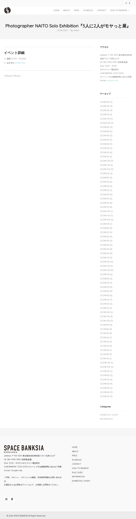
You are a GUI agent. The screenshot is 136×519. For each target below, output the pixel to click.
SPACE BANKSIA (21, 516)
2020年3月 (104, 396)
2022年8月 (104, 278)
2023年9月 (104, 224)
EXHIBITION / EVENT (109, 415)
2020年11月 (105, 362)
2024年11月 (105, 165)
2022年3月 (104, 300)
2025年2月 (104, 152)
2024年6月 (104, 186)
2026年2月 (104, 110)
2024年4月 (104, 194)
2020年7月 (104, 379)
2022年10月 (105, 270)
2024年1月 (104, 207)
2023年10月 (105, 219)
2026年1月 (104, 114)
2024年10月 (105, 169)
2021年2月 (104, 354)
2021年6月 (104, 337)
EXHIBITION (20, 63)
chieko (76, 30)
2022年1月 (104, 308)
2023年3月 (104, 249)
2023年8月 (104, 228)
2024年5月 (104, 190)
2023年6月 (104, 236)
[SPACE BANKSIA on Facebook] (12, 499)
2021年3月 (104, 350)
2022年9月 (104, 274)
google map (112, 80)
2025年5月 (104, 140)
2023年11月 (105, 215)
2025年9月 (104, 127)
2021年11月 (104, 316)
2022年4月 (104, 295)
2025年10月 (105, 123)
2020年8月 (104, 375)
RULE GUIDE (77, 472)
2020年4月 (104, 392)
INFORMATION (106, 419)
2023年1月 (104, 257)
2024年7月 (104, 182)
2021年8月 (104, 329)
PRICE (74, 455)
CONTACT (76, 464)
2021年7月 (104, 333)
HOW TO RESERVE (80, 468)
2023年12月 (105, 211)
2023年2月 (104, 253)
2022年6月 (104, 287)
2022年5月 (104, 291)
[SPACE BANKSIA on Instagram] (6, 499)
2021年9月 (104, 325)
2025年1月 (104, 156)
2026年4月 (104, 102)
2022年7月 (104, 283)
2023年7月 (104, 232)
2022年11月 (105, 266)
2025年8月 (104, 131)
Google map (16, 470)
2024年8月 (104, 177)
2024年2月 (104, 203)
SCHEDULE (77, 460)
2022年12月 (105, 262)
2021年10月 (105, 321)
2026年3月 (104, 106)
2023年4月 (104, 245)
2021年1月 (104, 358)
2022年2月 (104, 304)
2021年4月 (104, 346)
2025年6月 (104, 135)
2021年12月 (105, 312)
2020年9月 (104, 371)
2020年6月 (104, 384)
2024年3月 (104, 198)
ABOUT (75, 451)
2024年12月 (105, 161)
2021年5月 (104, 341)
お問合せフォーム (22, 484)
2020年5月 (104, 388)
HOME (74, 447)
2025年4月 (104, 144)
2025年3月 (104, 148)
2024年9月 (104, 173)
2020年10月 (105, 367)
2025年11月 (105, 119)
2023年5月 (104, 241)
